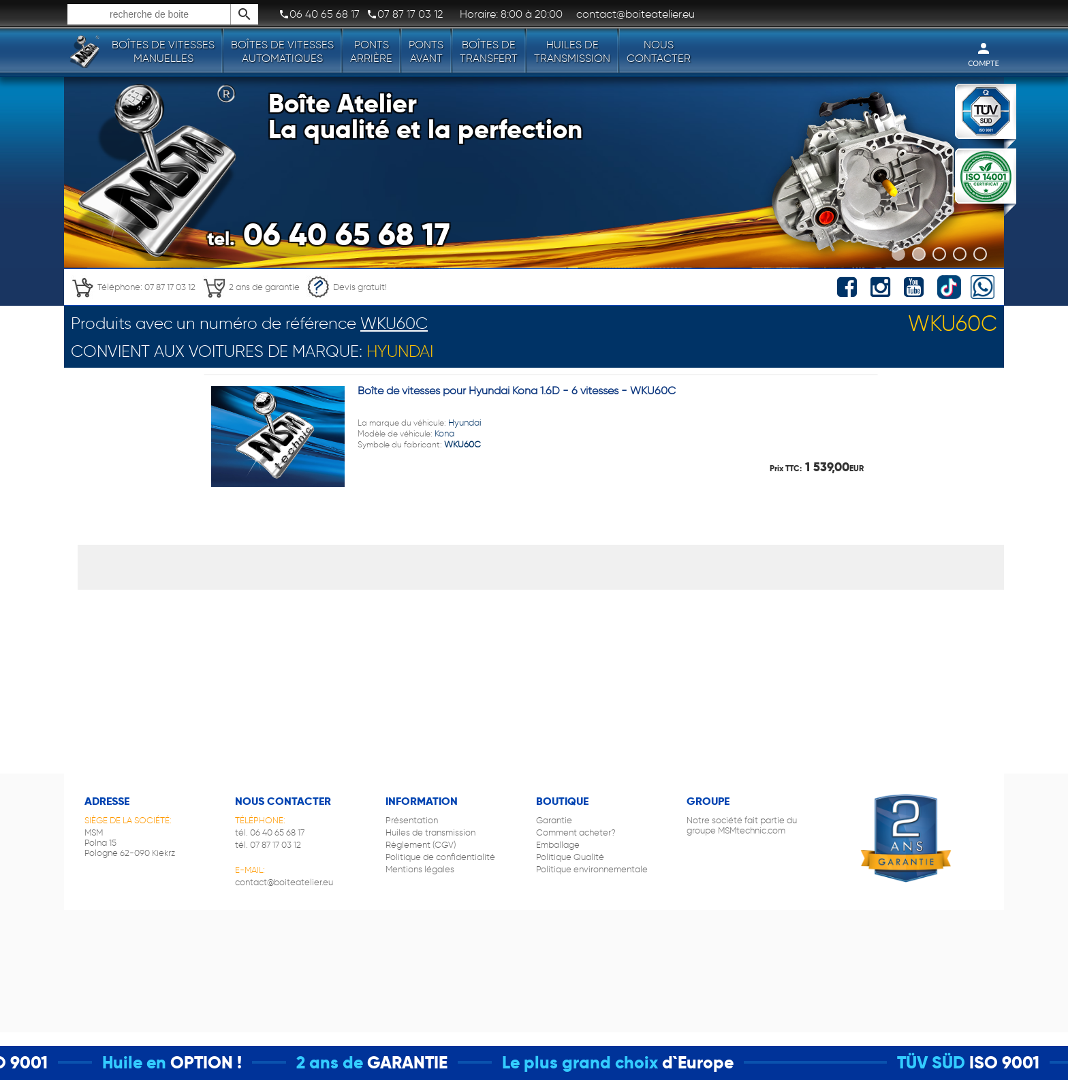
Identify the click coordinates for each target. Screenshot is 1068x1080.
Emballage (558, 845)
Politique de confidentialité (440, 857)
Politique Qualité (570, 857)
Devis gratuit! (347, 287)
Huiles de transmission (572, 51)
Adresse (106, 801)
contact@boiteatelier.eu (284, 882)
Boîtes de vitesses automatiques (282, 51)
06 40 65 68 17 (319, 14)
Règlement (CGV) (421, 845)
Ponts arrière (371, 51)
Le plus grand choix (594, 1062)
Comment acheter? (576, 832)
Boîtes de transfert (489, 51)
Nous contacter (659, 51)
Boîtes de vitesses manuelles (163, 51)
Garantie (554, 820)
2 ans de (343, 1062)
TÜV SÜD (945, 1062)
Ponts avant (426, 51)
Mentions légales (420, 869)
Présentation (412, 820)
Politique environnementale (592, 869)
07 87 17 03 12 (404, 14)
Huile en (148, 1062)
